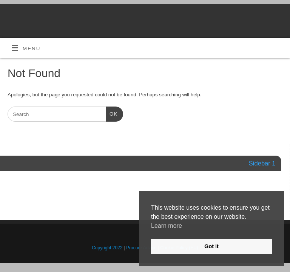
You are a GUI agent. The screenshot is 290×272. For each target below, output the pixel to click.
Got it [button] (211, 246)
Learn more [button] (166, 226)
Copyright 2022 (107, 247)
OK (111, 113)
